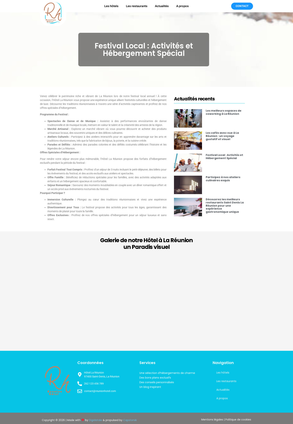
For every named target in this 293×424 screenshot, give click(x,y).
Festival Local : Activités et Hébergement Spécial (224, 156)
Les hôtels (111, 6)
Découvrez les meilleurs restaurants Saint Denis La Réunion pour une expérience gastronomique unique (225, 205)
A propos (182, 6)
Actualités (162, 6)
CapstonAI (130, 420)
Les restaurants (136, 6)
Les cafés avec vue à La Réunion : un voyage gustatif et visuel (222, 136)
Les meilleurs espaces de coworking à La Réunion (223, 112)
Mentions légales (212, 419)
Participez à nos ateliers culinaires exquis (223, 178)
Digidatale (95, 420)
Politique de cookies (238, 419)
